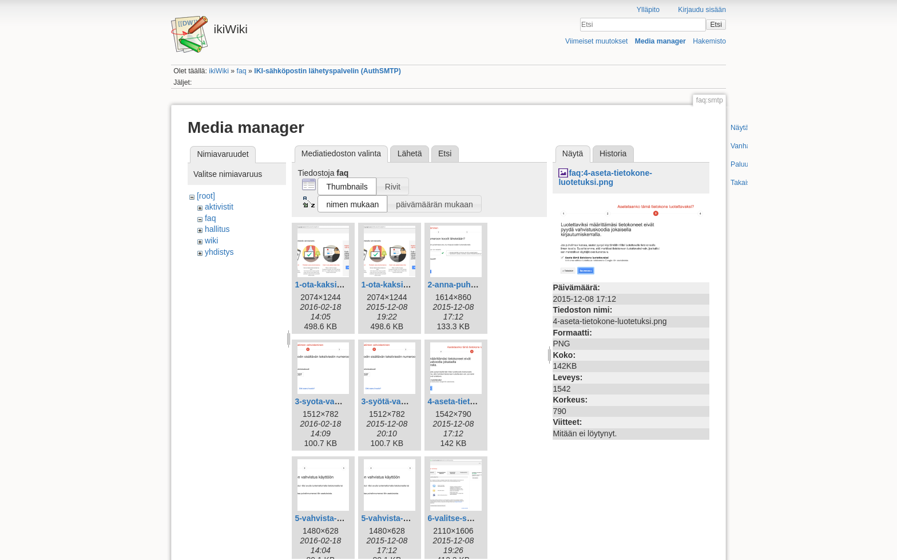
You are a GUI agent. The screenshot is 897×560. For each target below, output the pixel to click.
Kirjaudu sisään (702, 10)
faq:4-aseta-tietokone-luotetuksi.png (605, 177)
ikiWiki (219, 71)
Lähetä (410, 153)
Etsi (715, 25)
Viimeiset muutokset (596, 41)
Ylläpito (648, 10)
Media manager (660, 41)
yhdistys (219, 252)
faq (242, 71)
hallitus (217, 229)
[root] (206, 195)
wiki (211, 240)
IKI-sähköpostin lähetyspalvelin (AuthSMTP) (327, 71)
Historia (613, 153)
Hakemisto (709, 41)
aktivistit (219, 206)
